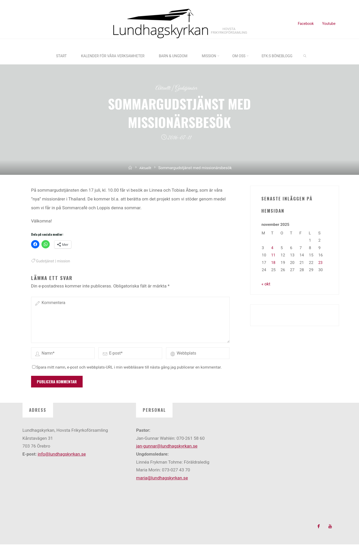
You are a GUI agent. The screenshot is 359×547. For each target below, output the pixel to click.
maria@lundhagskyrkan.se (162, 480)
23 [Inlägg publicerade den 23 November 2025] (320, 262)
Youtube (328, 23)
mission (65, 260)
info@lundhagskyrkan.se (62, 456)
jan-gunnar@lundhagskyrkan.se (166, 448)
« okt (266, 283)
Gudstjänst (45, 260)
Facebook (305, 23)
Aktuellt (161, 87)
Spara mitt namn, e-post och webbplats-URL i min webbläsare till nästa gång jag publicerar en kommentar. (127, 370)
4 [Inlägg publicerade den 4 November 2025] (272, 247)
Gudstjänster (187, 87)
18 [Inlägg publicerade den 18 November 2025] (273, 262)
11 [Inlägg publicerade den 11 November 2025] (273, 254)
